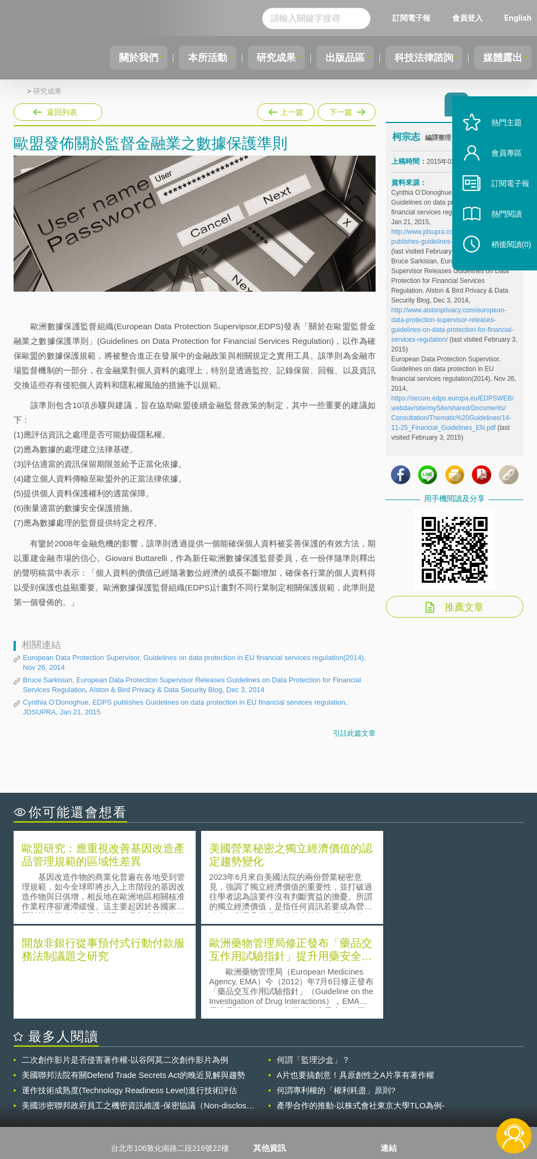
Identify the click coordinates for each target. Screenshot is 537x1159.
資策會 (398, 1068)
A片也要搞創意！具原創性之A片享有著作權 (355, 979)
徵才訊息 (275, 1084)
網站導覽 (275, 1114)
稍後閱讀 (505, 259)
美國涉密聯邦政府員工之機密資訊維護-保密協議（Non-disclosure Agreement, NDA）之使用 (140, 1010)
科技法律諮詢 (419, 58)
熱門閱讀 (500, 228)
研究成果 (264, 58)
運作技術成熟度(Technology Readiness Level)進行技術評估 (129, 994)
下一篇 (346, 109)
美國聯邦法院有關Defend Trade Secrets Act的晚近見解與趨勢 (133, 979)
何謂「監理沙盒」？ (313, 964)
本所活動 (192, 58)
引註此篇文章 (354, 733)
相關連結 (451, 1068)
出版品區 (337, 58)
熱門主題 (500, 137)
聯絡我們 (275, 1099)
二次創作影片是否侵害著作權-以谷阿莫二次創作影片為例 (125, 964)
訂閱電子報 (411, 17)
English (518, 17)
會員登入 (467, 17)
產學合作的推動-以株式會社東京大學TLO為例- (361, 1009)
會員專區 (500, 167)
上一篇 (286, 109)
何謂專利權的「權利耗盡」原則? (336, 994)
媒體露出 (501, 58)
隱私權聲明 (279, 1068)
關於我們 (120, 58)
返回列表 (62, 112)
